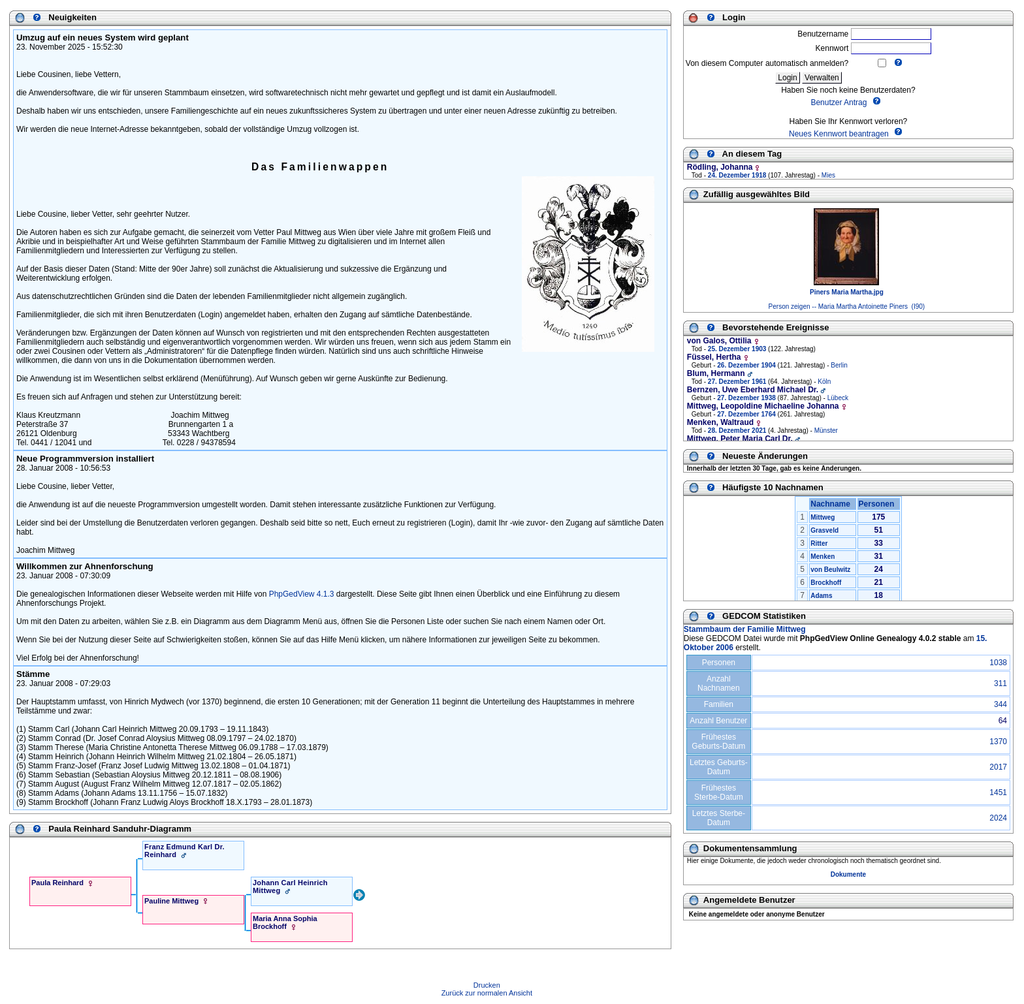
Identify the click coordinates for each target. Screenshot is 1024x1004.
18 (878, 595)
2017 (998, 767)
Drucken (486, 985)
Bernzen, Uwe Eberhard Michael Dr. (752, 389)
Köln (824, 381)
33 (878, 543)
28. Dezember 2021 (737, 430)
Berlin (839, 365)
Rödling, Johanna (720, 167)
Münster (826, 430)
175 (878, 517)
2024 (998, 818)
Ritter (818, 543)
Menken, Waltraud (720, 422)
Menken (822, 556)
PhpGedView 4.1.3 (301, 594)
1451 (998, 792)
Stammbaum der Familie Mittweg (745, 629)
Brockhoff (825, 582)
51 (878, 530)
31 (878, 556)
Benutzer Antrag (838, 103)
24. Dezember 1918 (737, 175)
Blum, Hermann (716, 373)
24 (878, 569)
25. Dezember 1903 (737, 349)
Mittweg (822, 517)
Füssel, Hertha (714, 357)
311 (1000, 683)
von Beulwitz (830, 569)
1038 (998, 662)
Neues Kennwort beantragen (839, 133)
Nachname (832, 504)
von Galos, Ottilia (719, 340)
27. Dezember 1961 (737, 381)
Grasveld (824, 530)
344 (1000, 704)
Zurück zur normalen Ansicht (486, 993)
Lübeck (837, 397)
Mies (828, 175)
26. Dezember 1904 (746, 365)
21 (878, 582)
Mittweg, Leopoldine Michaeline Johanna (763, 406)
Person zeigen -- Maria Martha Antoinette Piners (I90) (847, 306)
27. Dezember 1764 (746, 414)
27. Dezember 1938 (746, 397)
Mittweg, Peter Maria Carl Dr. (740, 438)
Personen (879, 504)
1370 (998, 741)
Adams (821, 595)
